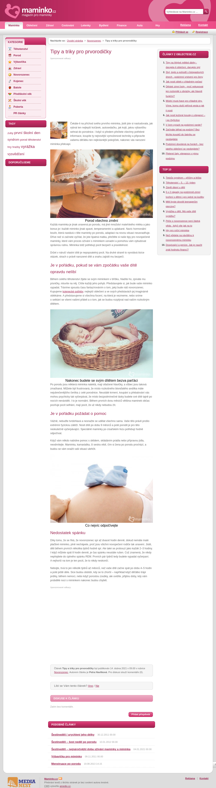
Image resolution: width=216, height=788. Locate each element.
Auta (140, 25)
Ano (90, 685)
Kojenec (18, 81)
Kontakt (203, 25)
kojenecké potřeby (72, 291)
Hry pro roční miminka (177, 230)
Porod (17, 55)
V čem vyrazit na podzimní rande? (184, 125)
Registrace (202, 32)
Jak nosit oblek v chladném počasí (184, 81)
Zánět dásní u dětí (175, 187)
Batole (17, 87)
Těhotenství (20, 49)
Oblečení (32, 25)
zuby (10, 133)
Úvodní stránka (75, 40)
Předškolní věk (22, 93)
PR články (19, 113)
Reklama (185, 25)
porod (23, 139)
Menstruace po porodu (66, 763)
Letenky (85, 25)
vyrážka (28, 146)
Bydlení (103, 25)
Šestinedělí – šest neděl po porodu (73, 741)
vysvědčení (15, 154)
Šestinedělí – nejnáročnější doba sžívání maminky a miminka (90, 749)
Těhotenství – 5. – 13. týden (180, 182)
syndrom (13, 139)
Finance (121, 25)
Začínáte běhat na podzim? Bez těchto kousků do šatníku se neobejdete (183, 134)
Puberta (18, 106)
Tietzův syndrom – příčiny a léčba (183, 177)
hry (9, 147)
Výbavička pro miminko (66, 756)
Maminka (13, 25)
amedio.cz (65, 786)
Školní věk (19, 100)
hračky (16, 147)
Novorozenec (94, 40)
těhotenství (34, 139)
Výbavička (19, 61)
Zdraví (50, 25)
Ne (97, 685)
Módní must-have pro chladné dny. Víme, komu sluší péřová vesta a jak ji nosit (185, 106)
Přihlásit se (182, 32)
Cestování (68, 25)
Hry (157, 25)
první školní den (27, 133)
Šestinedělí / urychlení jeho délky (72, 734)
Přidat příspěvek (140, 714)
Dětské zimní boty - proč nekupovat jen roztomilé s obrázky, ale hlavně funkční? (184, 91)
